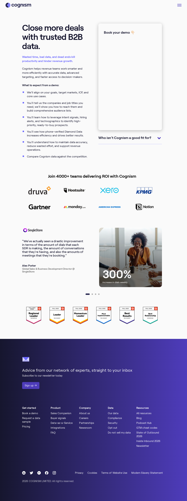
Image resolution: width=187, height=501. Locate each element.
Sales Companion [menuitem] (61, 413)
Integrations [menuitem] (58, 427)
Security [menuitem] (112, 423)
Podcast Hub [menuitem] (144, 423)
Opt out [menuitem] (112, 427)
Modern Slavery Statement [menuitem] (147, 472)
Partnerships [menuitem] (86, 423)
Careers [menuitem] (83, 418)
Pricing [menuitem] (26, 426)
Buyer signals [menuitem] (58, 418)
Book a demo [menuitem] (30, 413)
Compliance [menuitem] (115, 418)
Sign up (29, 385)
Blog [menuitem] (139, 418)
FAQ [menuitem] (53, 432)
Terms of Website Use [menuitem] (114, 472)
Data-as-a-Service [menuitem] (62, 423)
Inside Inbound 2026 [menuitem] (148, 441)
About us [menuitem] (84, 413)
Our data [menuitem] (113, 413)
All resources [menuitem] (143, 413)
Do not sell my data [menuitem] (119, 432)
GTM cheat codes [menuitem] (146, 427)
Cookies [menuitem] (92, 472)
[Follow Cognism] (24, 473)
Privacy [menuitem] (79, 472)
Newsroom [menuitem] (85, 427)
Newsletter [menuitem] (142, 446)
